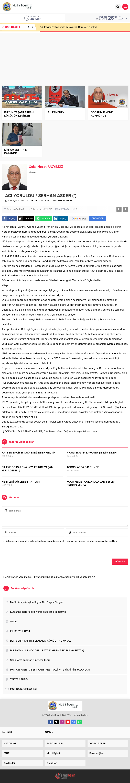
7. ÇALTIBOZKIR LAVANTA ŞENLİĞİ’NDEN (92, 452)
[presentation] (25, 551)
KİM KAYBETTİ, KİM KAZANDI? (15, 151)
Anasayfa (11, 200)
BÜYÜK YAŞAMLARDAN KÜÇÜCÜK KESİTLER (19, 114)
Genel (23, 200)
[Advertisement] (65, 57)
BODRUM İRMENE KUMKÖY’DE (102, 114)
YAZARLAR (32, 200)
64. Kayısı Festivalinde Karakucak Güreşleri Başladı (68, 27)
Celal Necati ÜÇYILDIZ (46, 167)
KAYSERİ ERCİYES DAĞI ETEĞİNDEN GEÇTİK (28, 452)
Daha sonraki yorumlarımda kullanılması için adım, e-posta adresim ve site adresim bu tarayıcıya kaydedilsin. (61, 541)
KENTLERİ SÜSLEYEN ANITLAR (21, 481)
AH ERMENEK (56, 112)
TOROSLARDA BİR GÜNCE (83, 467)
